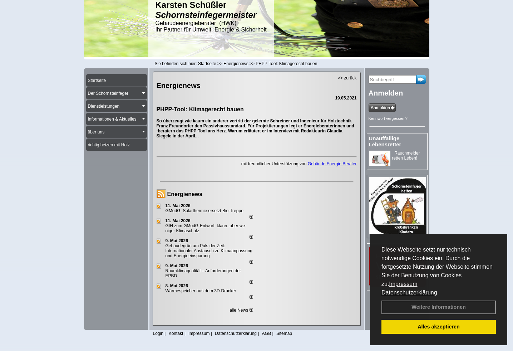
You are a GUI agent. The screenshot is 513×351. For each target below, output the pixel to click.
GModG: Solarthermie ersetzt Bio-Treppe (204, 210)
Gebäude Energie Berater (332, 163)
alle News (241, 310)
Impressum (403, 284)
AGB (266, 333)
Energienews (185, 194)
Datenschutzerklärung (409, 292)
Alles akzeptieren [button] (439, 327)
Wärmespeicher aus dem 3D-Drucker (201, 290)
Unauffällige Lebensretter (385, 141)
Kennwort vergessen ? (388, 118)
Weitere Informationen (438, 307)
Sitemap (284, 333)
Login (158, 333)
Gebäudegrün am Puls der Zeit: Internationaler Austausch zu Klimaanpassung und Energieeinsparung (209, 250)
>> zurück (347, 78)
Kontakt (176, 333)
